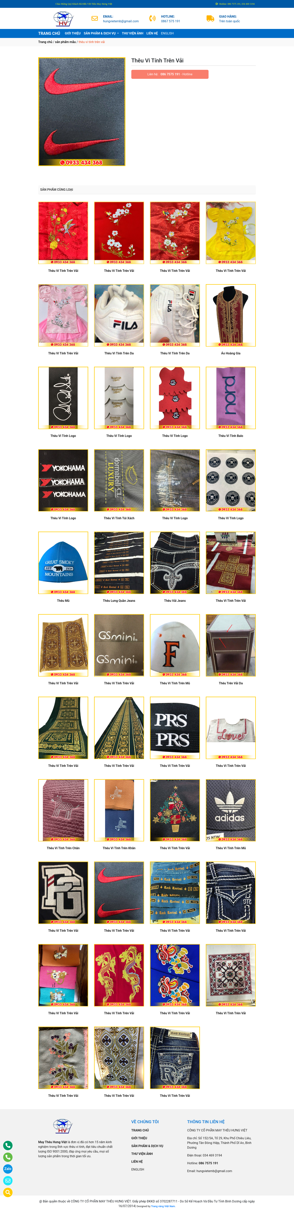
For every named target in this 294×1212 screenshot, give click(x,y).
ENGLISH (167, 33)
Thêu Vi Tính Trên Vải (63, 271)
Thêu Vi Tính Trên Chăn (63, 848)
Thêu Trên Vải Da (231, 683)
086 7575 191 (170, 74)
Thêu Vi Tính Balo (230, 436)
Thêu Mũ (63, 601)
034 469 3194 (212, 1155)
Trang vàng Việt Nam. (163, 1206)
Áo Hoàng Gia (230, 353)
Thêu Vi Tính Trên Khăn (119, 848)
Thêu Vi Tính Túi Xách (119, 518)
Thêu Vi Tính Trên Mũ (175, 683)
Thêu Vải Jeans (175, 601)
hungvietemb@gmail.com (214, 1171)
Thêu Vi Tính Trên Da (119, 353)
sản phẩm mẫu (65, 42)
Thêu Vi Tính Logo (63, 436)
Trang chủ (45, 42)
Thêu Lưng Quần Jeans (119, 601)
